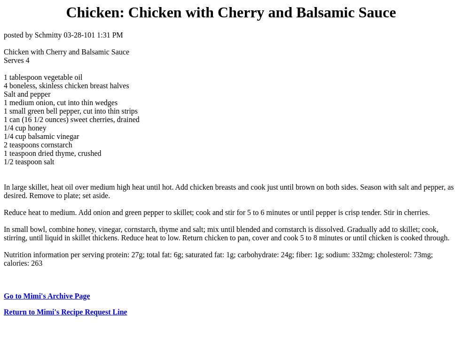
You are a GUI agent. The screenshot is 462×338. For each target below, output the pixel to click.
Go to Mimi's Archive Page (47, 296)
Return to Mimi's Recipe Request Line (65, 312)
